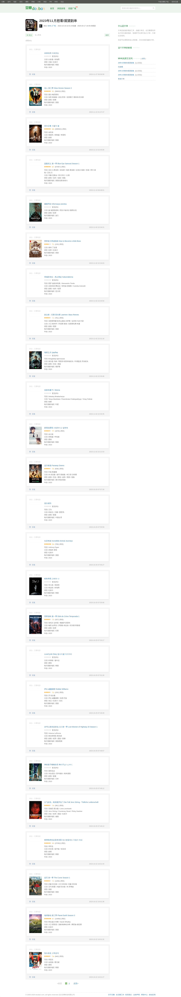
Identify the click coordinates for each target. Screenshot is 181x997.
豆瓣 (3, 2)
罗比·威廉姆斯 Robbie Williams (56, 689)
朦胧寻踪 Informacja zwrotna (55, 204)
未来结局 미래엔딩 (51, 53)
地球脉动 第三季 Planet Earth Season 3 (59, 915)
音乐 (21, 2)
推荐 (107, 35)
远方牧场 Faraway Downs (54, 466)
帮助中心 (144, 995)
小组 (39, 2)
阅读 (45, 2)
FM (51, 2)
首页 (52, 8)
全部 (29, 40)
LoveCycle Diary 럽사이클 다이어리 (58, 654)
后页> (76, 983)
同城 (33, 2)
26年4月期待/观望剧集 (126, 63)
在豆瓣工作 (120, 995)
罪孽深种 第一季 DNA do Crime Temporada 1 (61, 616)
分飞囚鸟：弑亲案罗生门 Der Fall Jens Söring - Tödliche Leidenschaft (71, 802)
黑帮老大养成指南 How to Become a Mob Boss (62, 241)
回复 (33, 74)
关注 (30, 35)
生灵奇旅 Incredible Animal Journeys (58, 541)
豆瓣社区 (37, 8)
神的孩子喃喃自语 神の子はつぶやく (58, 765)
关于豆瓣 (111, 995)
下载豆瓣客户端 (163, 2)
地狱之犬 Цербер (51, 352)
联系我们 (128, 995)
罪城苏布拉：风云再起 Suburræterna (58, 277)
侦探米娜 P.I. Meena (52, 390)
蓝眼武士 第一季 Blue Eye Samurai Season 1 (61, 164)
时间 (56, 2)
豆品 (62, 2)
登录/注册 (175, 2)
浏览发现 (61, 8)
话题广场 (72, 8)
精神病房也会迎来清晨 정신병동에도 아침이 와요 (63, 840)
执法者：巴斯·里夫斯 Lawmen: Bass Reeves (61, 315)
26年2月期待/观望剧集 (126, 75)
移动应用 (152, 995)
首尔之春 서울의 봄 (51, 126)
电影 (15, 2)
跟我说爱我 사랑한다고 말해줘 (56, 428)
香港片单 (121, 79)
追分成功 (47, 503)
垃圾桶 (120, 67)
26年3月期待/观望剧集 (126, 71)
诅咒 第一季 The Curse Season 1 (57, 878)
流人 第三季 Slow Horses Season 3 (58, 88)
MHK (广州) (52, 26)
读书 (9, 2)
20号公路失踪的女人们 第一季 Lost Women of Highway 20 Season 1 (70, 727)
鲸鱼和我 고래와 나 (51, 579)
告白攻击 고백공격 (51, 953)
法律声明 (136, 995)
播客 (27, 2)
